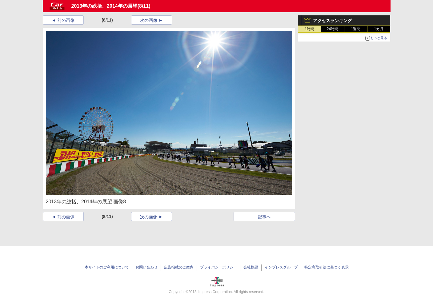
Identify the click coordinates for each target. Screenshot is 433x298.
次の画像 (148, 20)
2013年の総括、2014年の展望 (104, 6)
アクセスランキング (332, 20)
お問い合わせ (146, 267)
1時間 (309, 29)
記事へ (264, 216)
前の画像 (65, 20)
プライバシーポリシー (218, 267)
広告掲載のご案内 (179, 267)
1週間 (355, 29)
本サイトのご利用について (107, 267)
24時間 (332, 29)
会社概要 (250, 267)
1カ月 (378, 29)
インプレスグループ (281, 267)
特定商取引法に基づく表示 (326, 267)
